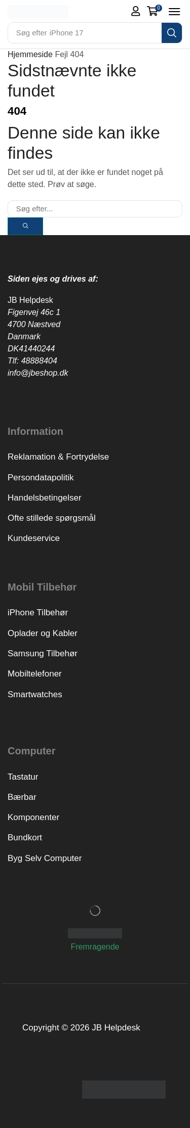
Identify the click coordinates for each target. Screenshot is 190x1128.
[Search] (172, 33)
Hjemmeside (30, 54)
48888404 (39, 360)
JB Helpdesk (30, 300)
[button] (135, 11)
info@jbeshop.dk (38, 373)
